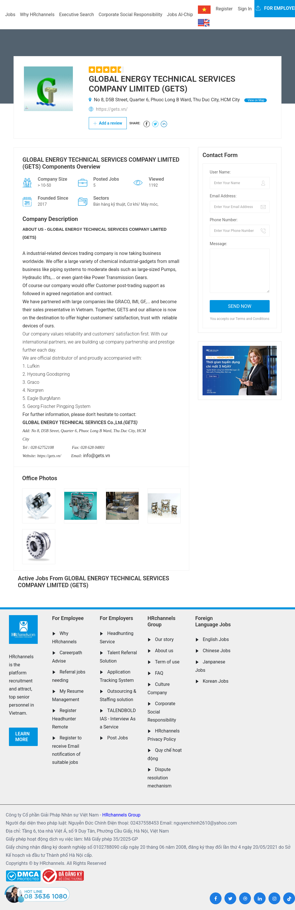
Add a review (107, 123)
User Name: (220, 172)
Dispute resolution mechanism (159, 778)
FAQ (159, 673)
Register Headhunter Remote (64, 719)
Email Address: (223, 196)
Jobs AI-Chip (180, 14)
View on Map (255, 100)
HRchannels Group (161, 621)
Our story (164, 639)
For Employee (68, 618)
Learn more (22, 736)
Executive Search (76, 14)
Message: (218, 243)
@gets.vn (100, 455)
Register (224, 9)
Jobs (10, 14)
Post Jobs (117, 738)
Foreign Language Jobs (213, 621)
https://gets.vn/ (112, 109)
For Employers (116, 618)
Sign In (244, 9)
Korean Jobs (215, 681)
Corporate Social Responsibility (130, 14)
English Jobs (216, 639)
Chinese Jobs (216, 650)
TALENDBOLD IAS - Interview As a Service (118, 719)
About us (164, 650)
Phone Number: (224, 220)
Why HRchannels (37, 14)
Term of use (167, 662)
